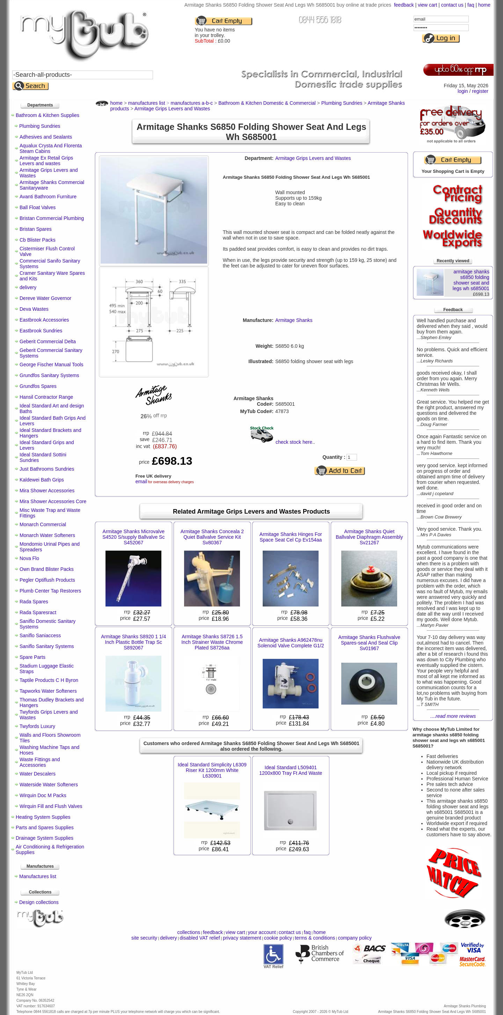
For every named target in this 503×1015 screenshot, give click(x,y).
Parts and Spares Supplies (45, 827)
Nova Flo (29, 558)
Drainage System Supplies (44, 838)
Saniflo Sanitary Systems (47, 646)
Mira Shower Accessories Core (53, 501)
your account (262, 932)
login (463, 91)
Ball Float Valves (38, 207)
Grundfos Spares (38, 386)
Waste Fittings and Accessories (40, 762)
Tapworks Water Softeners (48, 691)
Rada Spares (34, 601)
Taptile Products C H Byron (49, 680)
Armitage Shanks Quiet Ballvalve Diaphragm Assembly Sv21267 (369, 537)
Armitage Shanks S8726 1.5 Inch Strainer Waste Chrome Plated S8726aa (212, 642)
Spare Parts (32, 657)
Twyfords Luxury (37, 726)
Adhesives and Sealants (46, 137)
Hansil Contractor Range (46, 397)
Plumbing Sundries (39, 126)
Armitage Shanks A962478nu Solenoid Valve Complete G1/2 (290, 642)
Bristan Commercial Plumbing (52, 218)
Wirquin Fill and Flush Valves (51, 806)
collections (188, 932)
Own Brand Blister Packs (47, 569)
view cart (427, 5)
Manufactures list (37, 876)
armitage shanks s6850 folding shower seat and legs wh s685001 (471, 280)
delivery (28, 287)
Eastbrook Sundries (41, 330)
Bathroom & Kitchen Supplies (47, 115)
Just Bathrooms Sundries (47, 469)
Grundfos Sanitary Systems (49, 375)
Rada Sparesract (38, 612)
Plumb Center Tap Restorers (50, 591)
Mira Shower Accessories (47, 490)
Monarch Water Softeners (47, 535)
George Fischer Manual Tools (51, 364)
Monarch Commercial (43, 524)
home (484, 5)
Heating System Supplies (43, 817)
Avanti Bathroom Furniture (48, 196)
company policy (355, 938)
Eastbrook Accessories (44, 320)
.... (453, 716)
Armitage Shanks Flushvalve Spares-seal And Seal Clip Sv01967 (369, 642)
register (480, 91)
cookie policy (278, 938)
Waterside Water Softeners (49, 784)
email (141, 481)
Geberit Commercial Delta (48, 341)
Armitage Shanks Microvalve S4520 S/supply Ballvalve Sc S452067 (133, 537)
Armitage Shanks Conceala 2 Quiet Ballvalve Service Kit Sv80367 (212, 537)
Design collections (39, 902)
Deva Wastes (34, 309)
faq (470, 5)
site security (144, 938)
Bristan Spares (36, 229)
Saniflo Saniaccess (40, 635)
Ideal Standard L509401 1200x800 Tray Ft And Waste (290, 770)
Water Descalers (38, 774)
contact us (452, 5)
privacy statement (242, 938)
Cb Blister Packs (38, 240)
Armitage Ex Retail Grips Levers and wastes (46, 160)
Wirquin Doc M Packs (43, 795)
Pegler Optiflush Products (47, 580)
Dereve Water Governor (45, 298)
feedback (404, 5)
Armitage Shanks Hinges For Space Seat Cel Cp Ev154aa (291, 537)
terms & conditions (315, 938)
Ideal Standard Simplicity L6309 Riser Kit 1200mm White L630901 (212, 770)
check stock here (294, 442)
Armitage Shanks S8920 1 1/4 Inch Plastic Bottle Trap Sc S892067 (133, 642)
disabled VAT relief (200, 938)
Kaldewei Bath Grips (42, 480)
